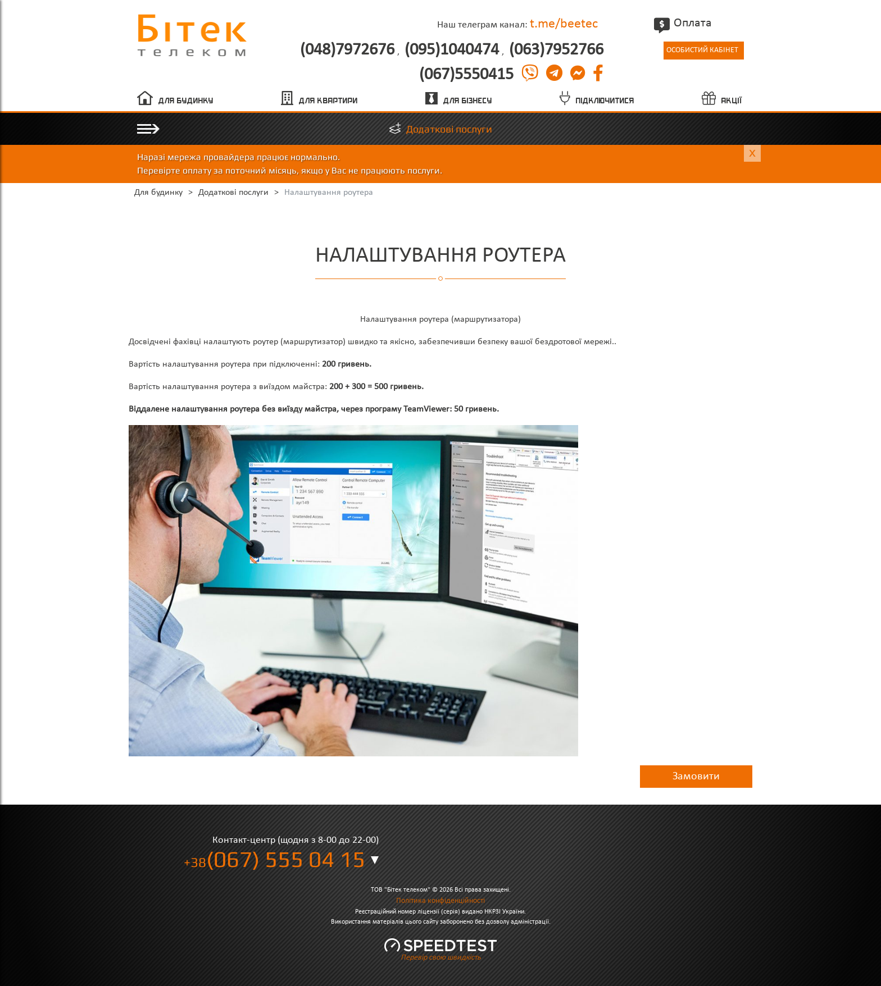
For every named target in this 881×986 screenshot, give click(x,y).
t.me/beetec (564, 24)
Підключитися (605, 101)
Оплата (684, 23)
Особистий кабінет (702, 50)
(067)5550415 (466, 75)
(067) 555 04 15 (274, 859)
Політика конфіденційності (440, 901)
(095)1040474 (452, 50)
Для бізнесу (467, 101)
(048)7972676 (347, 50)
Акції (732, 101)
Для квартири (328, 101)
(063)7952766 (556, 50)
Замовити (696, 776)
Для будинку (186, 101)
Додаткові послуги (449, 129)
